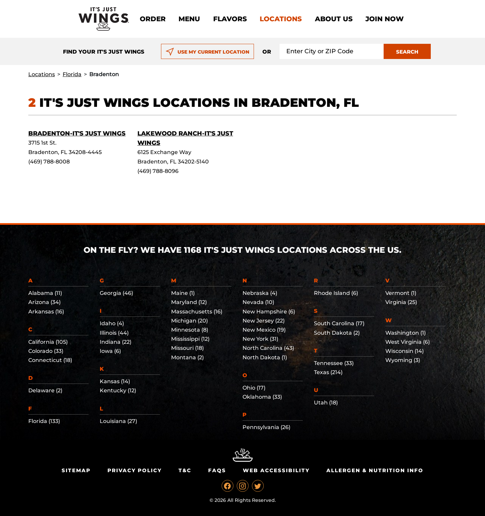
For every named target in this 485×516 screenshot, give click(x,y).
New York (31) (260, 339)
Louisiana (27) (118, 421)
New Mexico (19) (264, 330)
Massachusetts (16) (196, 311)
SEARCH (407, 52)
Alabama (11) (45, 293)
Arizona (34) (44, 302)
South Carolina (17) (339, 323)
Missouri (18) (187, 348)
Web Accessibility (276, 470)
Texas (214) (328, 372)
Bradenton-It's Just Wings (77, 133)
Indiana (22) (115, 342)
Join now (384, 19)
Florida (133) (44, 421)
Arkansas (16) (46, 311)
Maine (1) (183, 293)
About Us (334, 19)
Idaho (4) (112, 323)
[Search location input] (332, 51)
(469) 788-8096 (158, 171)
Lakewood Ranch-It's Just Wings (185, 138)
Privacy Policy (134, 470)
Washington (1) (405, 333)
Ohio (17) (254, 388)
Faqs (217, 470)
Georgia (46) (116, 293)
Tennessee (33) (334, 363)
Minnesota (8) (189, 330)
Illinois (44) (114, 333)
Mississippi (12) (190, 339)
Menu (189, 19)
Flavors (230, 19)
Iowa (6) (110, 351)
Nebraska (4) (260, 293)
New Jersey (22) (264, 320)
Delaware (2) (45, 390)
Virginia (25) (401, 302)
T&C (185, 470)
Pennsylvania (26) (266, 427)
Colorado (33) (45, 351)
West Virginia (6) (407, 342)
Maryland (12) (189, 302)
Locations (281, 19)
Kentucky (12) (118, 390)
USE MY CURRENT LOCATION (207, 52)
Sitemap (76, 470)
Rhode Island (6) (336, 293)
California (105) (48, 342)
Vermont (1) (400, 293)
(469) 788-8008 (49, 161)
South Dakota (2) (337, 333)
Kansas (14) (115, 381)
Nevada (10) (258, 302)
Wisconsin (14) (404, 351)
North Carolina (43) (268, 348)
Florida (72, 74)
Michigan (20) (189, 320)
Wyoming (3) (402, 360)
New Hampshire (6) (269, 311)
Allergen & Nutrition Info (374, 470)
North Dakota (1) (265, 357)
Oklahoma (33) (262, 397)
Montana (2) (187, 357)
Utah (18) (326, 402)
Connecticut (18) (50, 360)
